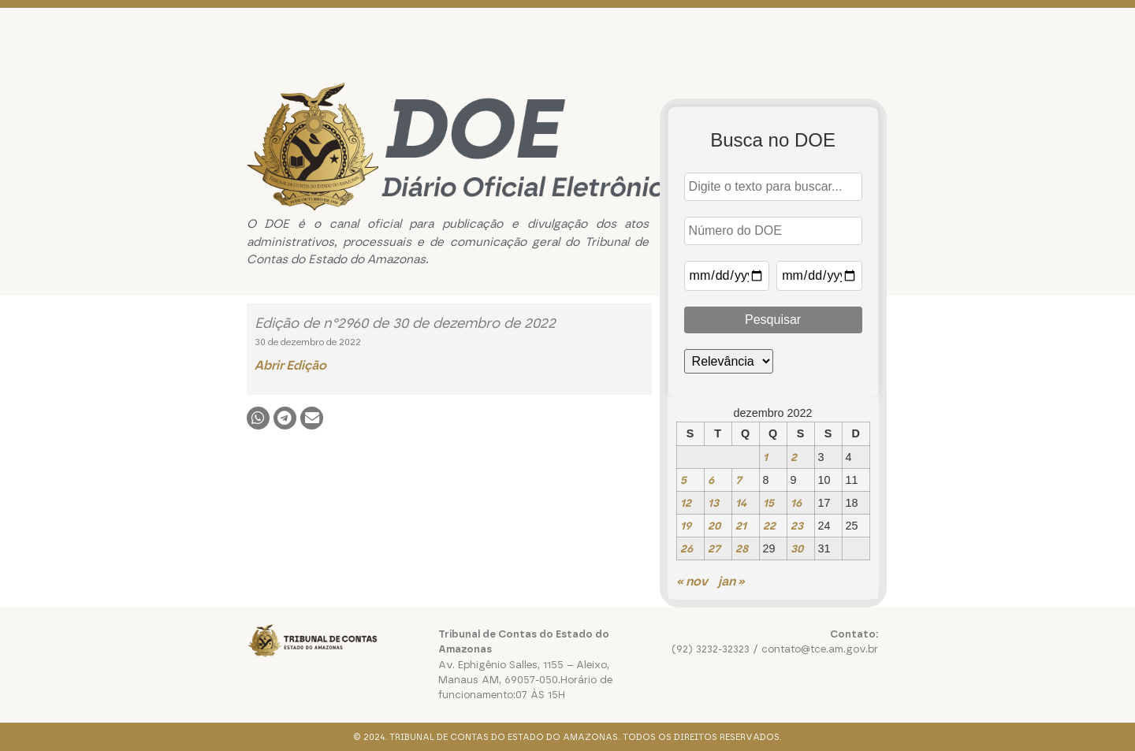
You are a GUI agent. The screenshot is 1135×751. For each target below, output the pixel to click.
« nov (692, 581)
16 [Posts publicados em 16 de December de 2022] (796, 503)
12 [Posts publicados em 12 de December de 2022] (685, 503)
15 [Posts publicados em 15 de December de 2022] (768, 503)
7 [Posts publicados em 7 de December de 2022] (738, 480)
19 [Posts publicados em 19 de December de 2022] (685, 526)
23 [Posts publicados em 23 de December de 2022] (797, 526)
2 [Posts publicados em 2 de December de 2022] (794, 457)
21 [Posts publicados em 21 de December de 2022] (740, 526)
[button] (258, 418)
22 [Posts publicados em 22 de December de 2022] (769, 526)
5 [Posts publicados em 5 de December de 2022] (683, 480)
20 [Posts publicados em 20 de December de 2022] (714, 526)
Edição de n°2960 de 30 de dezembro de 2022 (405, 323)
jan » (731, 581)
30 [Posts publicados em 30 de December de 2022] (797, 548)
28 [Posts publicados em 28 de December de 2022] (741, 548)
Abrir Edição (290, 365)
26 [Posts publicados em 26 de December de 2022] (686, 548)
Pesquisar (773, 319)
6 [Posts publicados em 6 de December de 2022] (711, 480)
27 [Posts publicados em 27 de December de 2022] (714, 548)
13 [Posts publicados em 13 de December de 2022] (713, 503)
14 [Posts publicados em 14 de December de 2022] (740, 503)
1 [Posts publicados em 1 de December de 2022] (765, 457)
